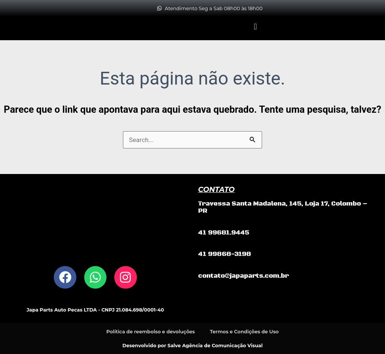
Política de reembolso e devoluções (150, 331)
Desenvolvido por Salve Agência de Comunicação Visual (192, 345)
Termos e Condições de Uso (244, 331)
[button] (255, 26)
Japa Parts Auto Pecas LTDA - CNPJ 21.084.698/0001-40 (95, 310)
